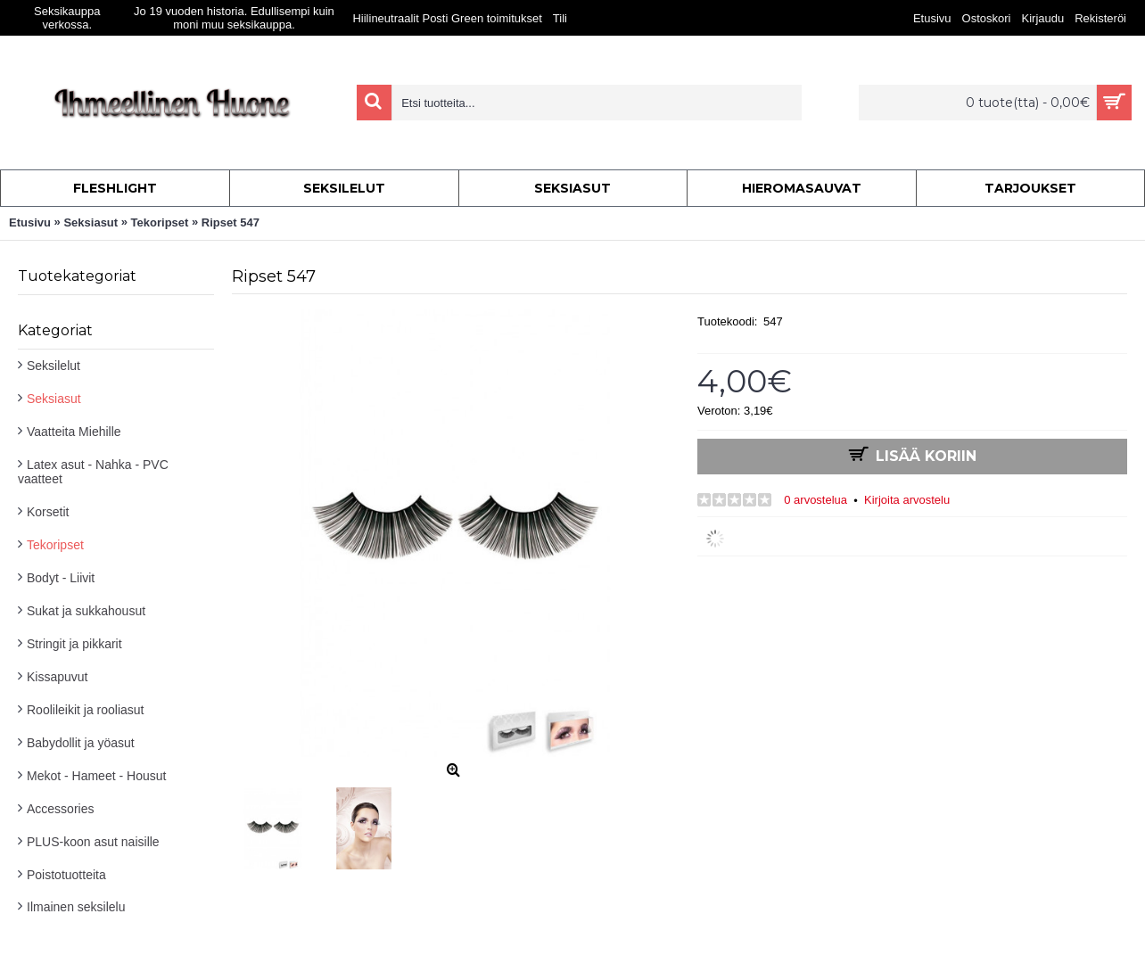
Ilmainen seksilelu (76, 907)
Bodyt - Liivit (61, 578)
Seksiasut (54, 398)
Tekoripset (55, 545)
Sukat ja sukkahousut (86, 611)
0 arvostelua (815, 499)
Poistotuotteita (66, 875)
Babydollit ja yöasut (81, 743)
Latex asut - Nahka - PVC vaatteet (93, 471)
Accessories (60, 809)
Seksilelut (53, 365)
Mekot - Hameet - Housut (96, 776)
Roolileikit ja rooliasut (85, 710)
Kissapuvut (57, 677)
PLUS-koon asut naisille (93, 842)
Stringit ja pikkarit (74, 644)
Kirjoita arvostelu (907, 499)
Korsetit (48, 512)
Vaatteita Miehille (74, 431)
